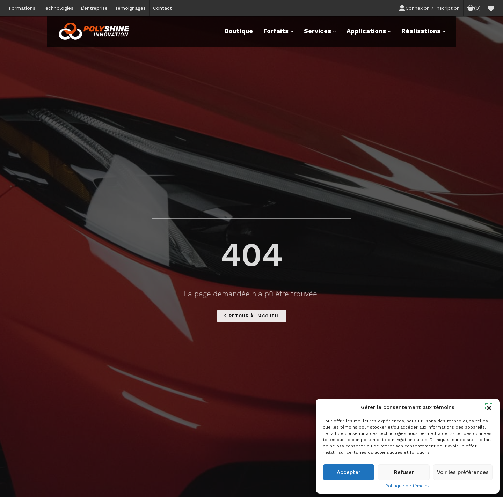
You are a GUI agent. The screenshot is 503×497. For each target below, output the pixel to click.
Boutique (239, 31)
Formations (22, 8)
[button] (489, 407)
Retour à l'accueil (251, 315)
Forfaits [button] (278, 31)
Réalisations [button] (423, 31)
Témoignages (130, 8)
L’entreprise (94, 8)
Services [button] (320, 31)
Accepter (348, 472)
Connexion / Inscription (429, 8)
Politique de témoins (408, 485)
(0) (474, 8)
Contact (162, 8)
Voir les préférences (463, 472)
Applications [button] (369, 31)
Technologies (58, 8)
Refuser (404, 472)
